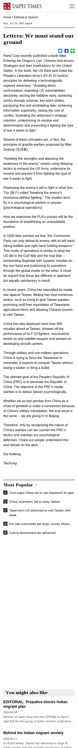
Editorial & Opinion (26, 17)
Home (7, 17)
